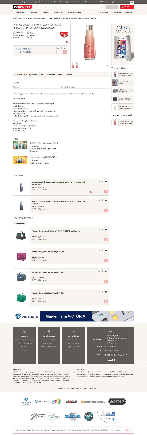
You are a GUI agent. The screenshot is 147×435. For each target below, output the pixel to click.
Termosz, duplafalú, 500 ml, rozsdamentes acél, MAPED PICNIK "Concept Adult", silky (125, 76)
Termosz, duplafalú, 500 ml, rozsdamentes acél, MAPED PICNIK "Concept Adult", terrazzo (126, 124)
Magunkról (16, 2)
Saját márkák (24, 347)
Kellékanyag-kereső (65, 2)
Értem (128, 430)
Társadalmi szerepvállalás (24, 343)
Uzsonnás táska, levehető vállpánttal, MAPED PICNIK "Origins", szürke (56, 231)
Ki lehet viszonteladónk (73, 340)
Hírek (47, 2)
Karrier (87, 2)
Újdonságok (117, 12)
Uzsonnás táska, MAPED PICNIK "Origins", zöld (48, 293)
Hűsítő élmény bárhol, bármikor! (43, 142)
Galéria (24, 350)
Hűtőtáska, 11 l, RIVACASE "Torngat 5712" (126, 91)
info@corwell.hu (112, 351)
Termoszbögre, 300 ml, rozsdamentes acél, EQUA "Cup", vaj (126, 108)
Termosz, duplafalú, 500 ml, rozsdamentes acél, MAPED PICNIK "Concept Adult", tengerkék (59, 202)
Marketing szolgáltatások (49, 347)
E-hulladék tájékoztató (90, 388)
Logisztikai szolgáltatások (49, 340)
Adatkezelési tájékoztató (74, 388)
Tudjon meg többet (116, 430)
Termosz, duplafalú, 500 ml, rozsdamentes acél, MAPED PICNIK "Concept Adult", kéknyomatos (59, 183)
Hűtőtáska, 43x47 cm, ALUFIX (125, 82)
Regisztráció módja (73, 343)
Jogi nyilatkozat (60, 388)
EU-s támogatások (111, 2)
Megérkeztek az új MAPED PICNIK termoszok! (43, 157)
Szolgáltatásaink (26, 2)
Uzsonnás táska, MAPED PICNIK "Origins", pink (48, 252)
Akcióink (105, 12)
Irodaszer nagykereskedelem (24, 340)
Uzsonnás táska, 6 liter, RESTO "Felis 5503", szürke (126, 99)
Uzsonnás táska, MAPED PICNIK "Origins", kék (47, 272)
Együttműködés (38, 2)
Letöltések (54, 2)
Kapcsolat (94, 2)
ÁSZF (52, 388)
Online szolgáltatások (48, 343)
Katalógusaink (78, 2)
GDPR (101, 2)
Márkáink (129, 12)
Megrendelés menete (73, 347)
